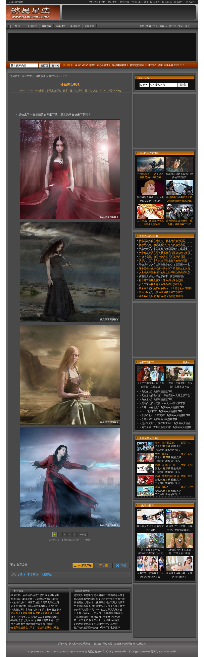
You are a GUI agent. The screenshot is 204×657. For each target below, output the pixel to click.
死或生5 (152, 65)
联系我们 (85, 643)
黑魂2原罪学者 (165, 65)
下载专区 (160, 449)
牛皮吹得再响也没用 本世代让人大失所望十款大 (99, 606)
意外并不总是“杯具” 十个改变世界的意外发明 (98, 609)
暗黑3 (92, 65)
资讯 (157, 446)
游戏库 (172, 26)
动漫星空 (89, 26)
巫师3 (78, 65)
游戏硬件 (179, 1)
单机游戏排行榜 (97, 1)
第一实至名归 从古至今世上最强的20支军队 (97, 620)
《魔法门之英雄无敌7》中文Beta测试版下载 (162, 403)
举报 (123, 565)
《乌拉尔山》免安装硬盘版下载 (156, 391)
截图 (173, 446)
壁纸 (22, 574)
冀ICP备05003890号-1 (116, 651)
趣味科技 (124, 1)
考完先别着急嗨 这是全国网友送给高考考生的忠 (99, 595)
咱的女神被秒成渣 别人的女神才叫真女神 (96, 624)
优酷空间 (141, 643)
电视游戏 (46, 26)
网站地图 (107, 643)
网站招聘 (74, 643)
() (117, 90)
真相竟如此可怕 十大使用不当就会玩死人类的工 (99, 602)
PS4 (146, 1)
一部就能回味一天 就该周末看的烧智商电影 (97, 616)
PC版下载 (165, 446)
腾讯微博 (130, 643)
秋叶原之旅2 (168, 442)
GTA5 (85, 65)
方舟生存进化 (104, 65)
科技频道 (40, 76)
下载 (155, 26)
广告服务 (96, 643)
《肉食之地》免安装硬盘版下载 (156, 399)
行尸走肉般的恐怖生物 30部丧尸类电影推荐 (97, 627)
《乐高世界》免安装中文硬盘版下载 (158, 419)
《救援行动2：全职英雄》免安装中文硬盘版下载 (164, 415)
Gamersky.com (16, 1)
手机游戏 (75, 26)
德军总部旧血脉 (138, 65)
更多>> (186, 362)
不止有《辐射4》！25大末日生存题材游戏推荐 (98, 613)
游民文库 (155, 1)
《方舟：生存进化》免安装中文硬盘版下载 (161, 407)
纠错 (106, 565)
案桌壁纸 (32, 574)
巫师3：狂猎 (168, 465)
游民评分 (191, 1)
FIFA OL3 (179, 65)
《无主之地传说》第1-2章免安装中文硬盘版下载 (164, 395)
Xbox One (137, 1)
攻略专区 (170, 449)
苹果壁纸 (46, 574)
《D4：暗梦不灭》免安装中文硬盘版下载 (161, 411)
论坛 (187, 26)
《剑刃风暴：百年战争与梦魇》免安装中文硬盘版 (165, 427)
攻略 (148, 26)
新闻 (141, 26)
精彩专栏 (112, 1)
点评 (178, 446)
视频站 (163, 26)
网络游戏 (61, 26)
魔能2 (165, 453)
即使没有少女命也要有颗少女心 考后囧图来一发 (164, 264)
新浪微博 (119, 643)
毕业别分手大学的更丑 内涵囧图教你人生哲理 (163, 248)
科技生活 (54, 76)
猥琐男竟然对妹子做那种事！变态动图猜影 (161, 276)
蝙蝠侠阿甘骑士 (120, 65)
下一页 (82, 534)
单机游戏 (32, 26)
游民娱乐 (167, 1)
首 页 (17, 26)
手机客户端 (85, 565)
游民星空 (27, 76)
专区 (180, 26)
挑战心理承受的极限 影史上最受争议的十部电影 (99, 598)
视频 (173, 457)
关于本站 (63, 643)
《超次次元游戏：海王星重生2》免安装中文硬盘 (164, 423)
